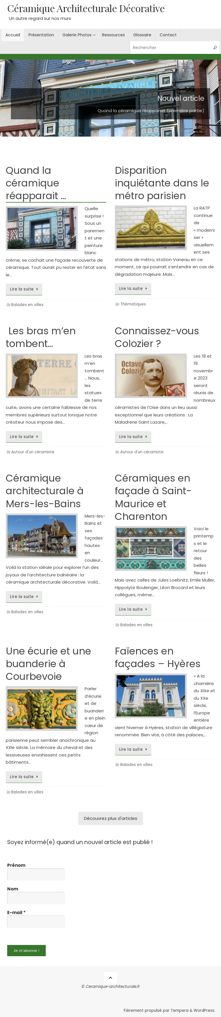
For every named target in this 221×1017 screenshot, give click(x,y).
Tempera (179, 1010)
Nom (12, 889)
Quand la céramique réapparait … (36, 183)
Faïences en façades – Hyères (158, 657)
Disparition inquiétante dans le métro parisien (162, 183)
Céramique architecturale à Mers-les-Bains (45, 490)
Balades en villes (27, 304)
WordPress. (204, 1010)
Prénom (16, 865)
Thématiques (133, 304)
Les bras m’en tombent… (41, 337)
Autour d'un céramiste (32, 452)
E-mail (16, 913)
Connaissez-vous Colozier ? (157, 337)
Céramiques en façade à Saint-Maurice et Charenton (153, 497)
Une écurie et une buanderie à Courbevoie (48, 663)
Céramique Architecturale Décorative (86, 8)
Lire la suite (25, 289)
